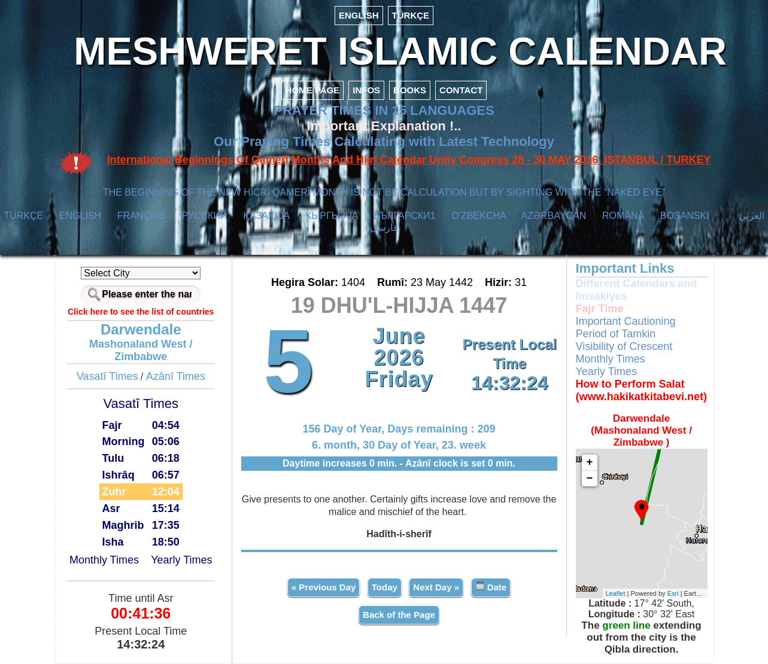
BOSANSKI (684, 216)
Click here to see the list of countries (141, 311)
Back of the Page (399, 615)
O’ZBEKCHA (478, 216)
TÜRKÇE (411, 15)
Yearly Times (181, 560)
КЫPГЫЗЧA (332, 216)
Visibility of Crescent (624, 346)
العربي (751, 216)
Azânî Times (175, 376)
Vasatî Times (107, 376)
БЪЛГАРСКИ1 (404, 216)
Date (491, 586)
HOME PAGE (313, 90)
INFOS (366, 90)
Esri (673, 593)
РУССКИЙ (204, 216)
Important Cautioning (626, 321)
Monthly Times (104, 560)
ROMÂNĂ (623, 216)
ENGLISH (359, 15)
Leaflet (616, 593)
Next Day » (436, 587)
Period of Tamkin (616, 334)
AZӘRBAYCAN (554, 216)
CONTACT (460, 90)
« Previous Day (324, 587)
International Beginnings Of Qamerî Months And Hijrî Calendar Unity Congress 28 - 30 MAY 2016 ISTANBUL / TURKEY (409, 160)
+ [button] (590, 462)
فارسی (384, 228)
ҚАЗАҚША (266, 216)
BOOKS (409, 90)
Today (384, 587)
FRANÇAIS (141, 216)
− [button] (590, 478)
